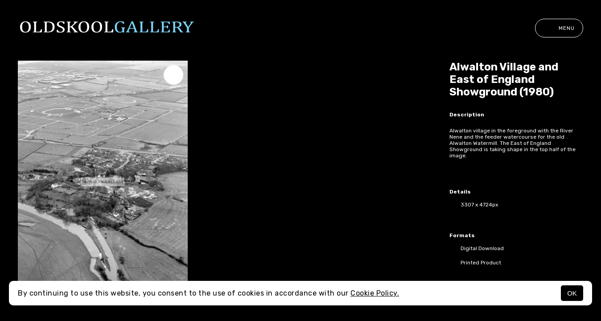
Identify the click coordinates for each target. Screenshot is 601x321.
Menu (559, 28)
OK (572, 293)
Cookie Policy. (374, 293)
